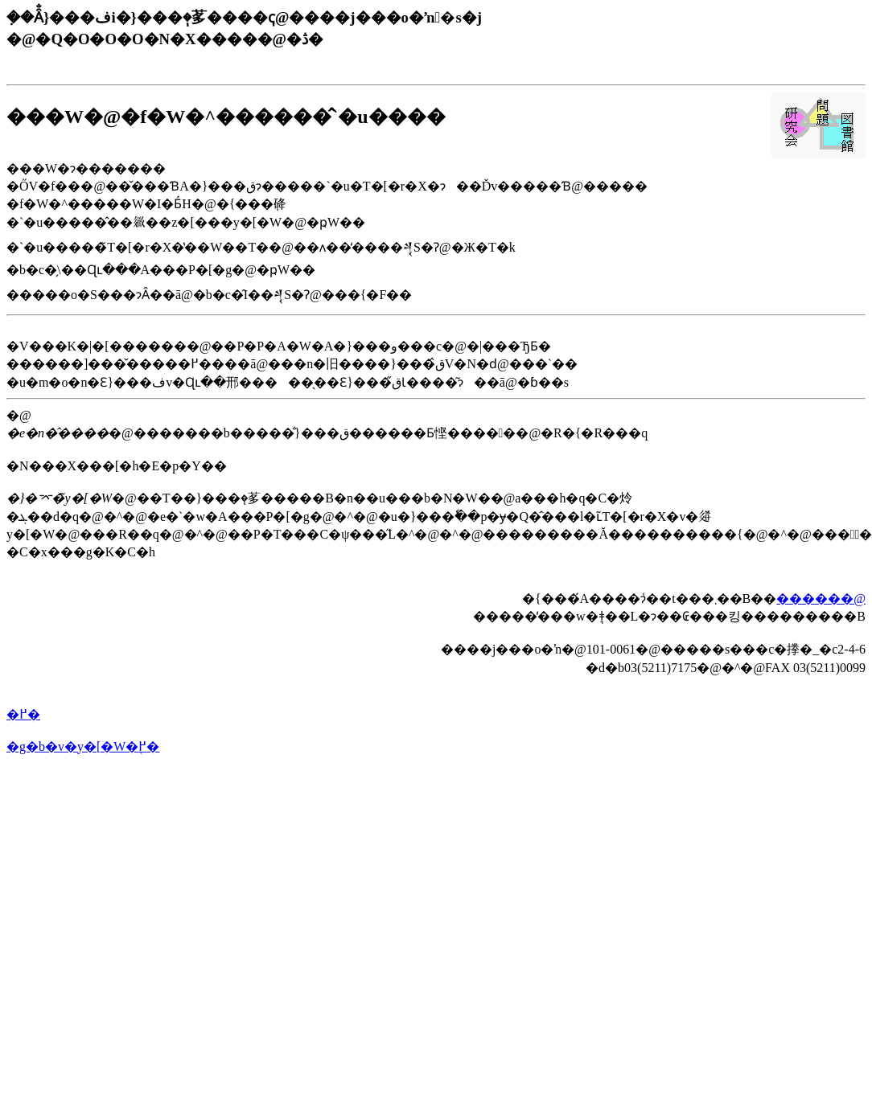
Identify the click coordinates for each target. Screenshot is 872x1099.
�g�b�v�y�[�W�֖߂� (82, 746)
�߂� (23, 714)
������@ (821, 598)
